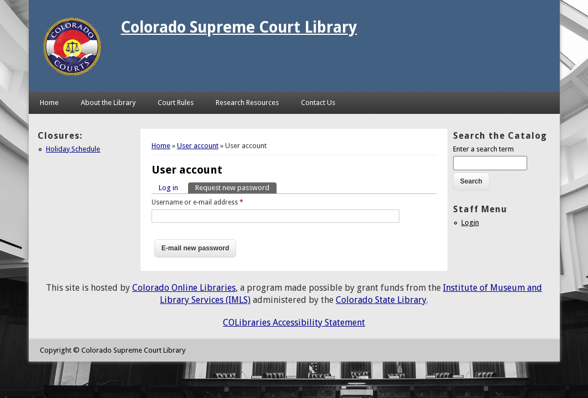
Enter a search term (483, 149)
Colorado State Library (381, 300)
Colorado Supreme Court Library (239, 27)
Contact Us (318, 102)
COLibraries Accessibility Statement (294, 322)
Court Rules (176, 102)
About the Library (108, 102)
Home (49, 102)
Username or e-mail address (197, 202)
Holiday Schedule (73, 149)
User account (197, 146)
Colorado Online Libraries (184, 287)
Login (470, 222)
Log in (168, 188)
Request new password (236, 187)
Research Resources (247, 102)
